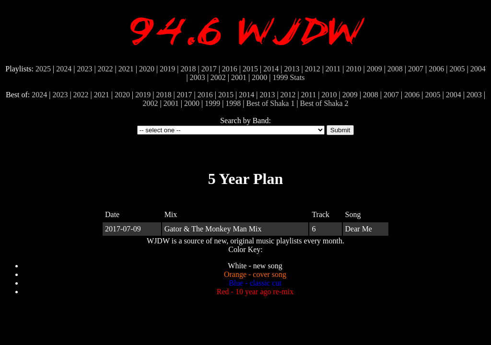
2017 (209, 69)
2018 (188, 69)
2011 (333, 69)
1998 (233, 103)
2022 (105, 69)
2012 (312, 69)
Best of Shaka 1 (270, 103)
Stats (297, 77)
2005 (457, 69)
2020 (146, 69)
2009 (374, 69)
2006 (436, 69)
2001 (238, 77)
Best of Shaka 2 (324, 103)
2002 (218, 77)
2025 (43, 69)
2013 (291, 69)
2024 (63, 69)
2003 (197, 77)
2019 (167, 69)
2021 (126, 69)
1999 (280, 77)
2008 (395, 69)
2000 (259, 77)
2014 (271, 69)
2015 (250, 69)
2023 (84, 69)
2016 (229, 69)
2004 (478, 69)
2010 (353, 69)
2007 (415, 69)
